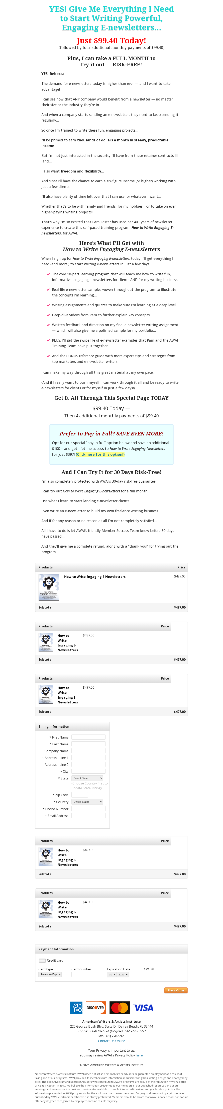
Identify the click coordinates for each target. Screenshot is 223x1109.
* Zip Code (60, 795)
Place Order (176, 990)
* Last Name (59, 744)
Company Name (56, 751)
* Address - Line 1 (55, 758)
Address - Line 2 (56, 764)
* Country (61, 802)
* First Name (58, 737)
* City (64, 771)
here (139, 1055)
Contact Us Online (111, 1041)
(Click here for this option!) (100, 454)
